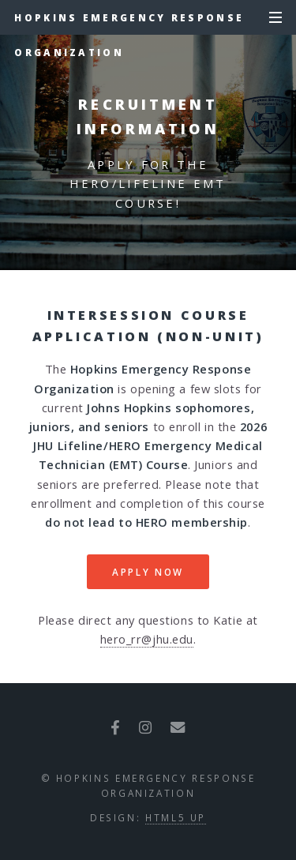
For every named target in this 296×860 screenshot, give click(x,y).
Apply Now (148, 571)
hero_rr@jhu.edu (146, 639)
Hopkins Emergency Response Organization (129, 23)
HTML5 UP (175, 817)
